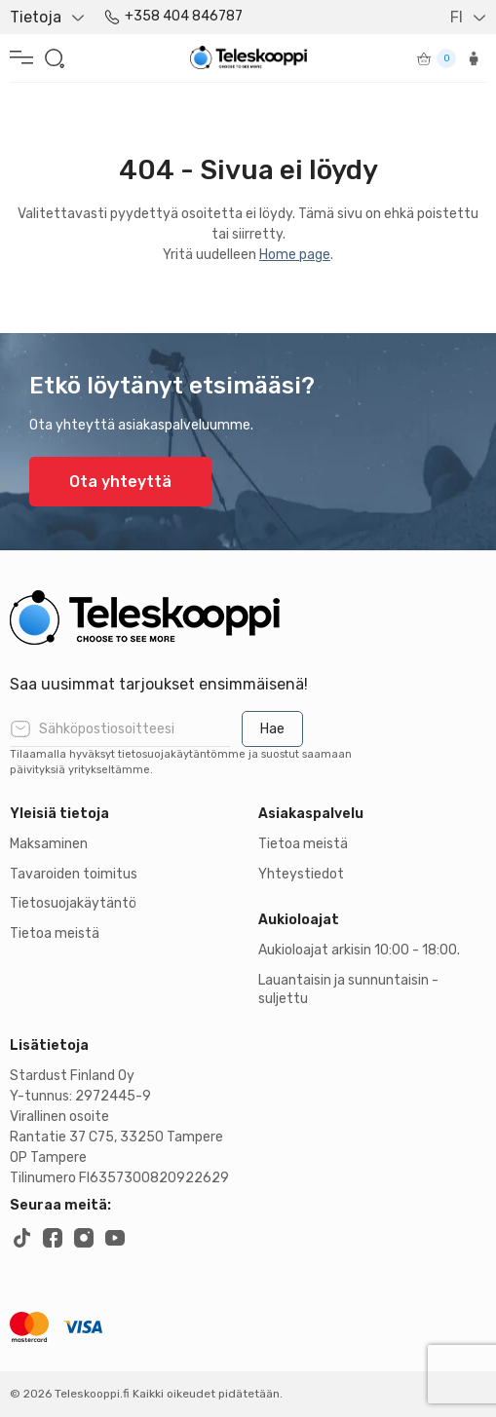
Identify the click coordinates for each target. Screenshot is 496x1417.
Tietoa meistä (54, 933)
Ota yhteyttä (120, 481)
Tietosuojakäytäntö (73, 903)
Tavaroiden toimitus (73, 874)
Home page (294, 254)
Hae (272, 729)
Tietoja (35, 17)
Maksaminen (49, 844)
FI (456, 17)
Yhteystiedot (301, 874)
